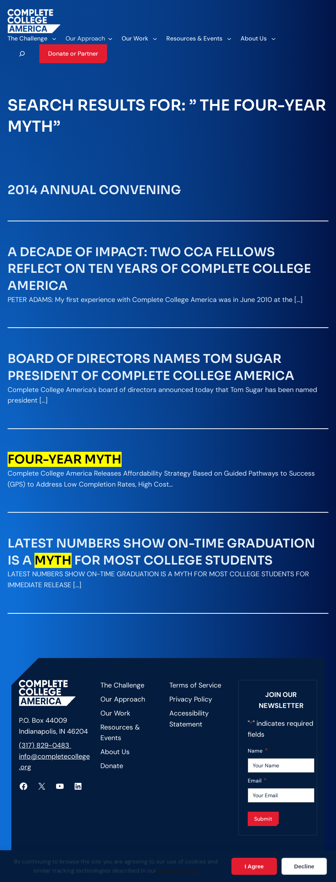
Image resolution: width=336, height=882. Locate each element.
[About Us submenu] (258, 38)
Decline (304, 866)
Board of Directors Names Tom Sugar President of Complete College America (151, 367)
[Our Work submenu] (139, 38)
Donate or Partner (73, 54)
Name (258, 751)
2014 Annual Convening (94, 190)
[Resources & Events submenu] (198, 38)
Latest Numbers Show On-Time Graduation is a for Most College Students (161, 552)
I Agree (254, 866)
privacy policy (177, 870)
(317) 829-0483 (45, 745)
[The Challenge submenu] (32, 38)
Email (257, 780)
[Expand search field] (22, 54)
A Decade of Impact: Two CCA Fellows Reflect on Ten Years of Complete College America (159, 269)
